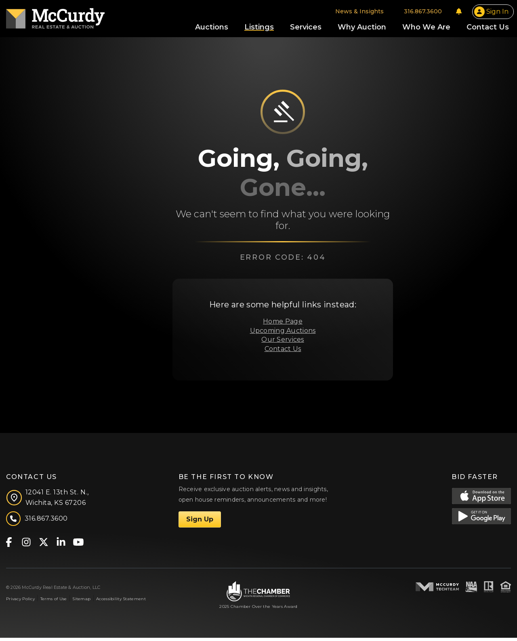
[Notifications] (459, 13)
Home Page (283, 324)
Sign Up (199, 522)
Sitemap (81, 602)
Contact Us (283, 352)
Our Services (282, 343)
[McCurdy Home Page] (55, 17)
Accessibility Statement (121, 602)
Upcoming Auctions (283, 334)
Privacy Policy (20, 602)
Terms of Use (53, 602)
